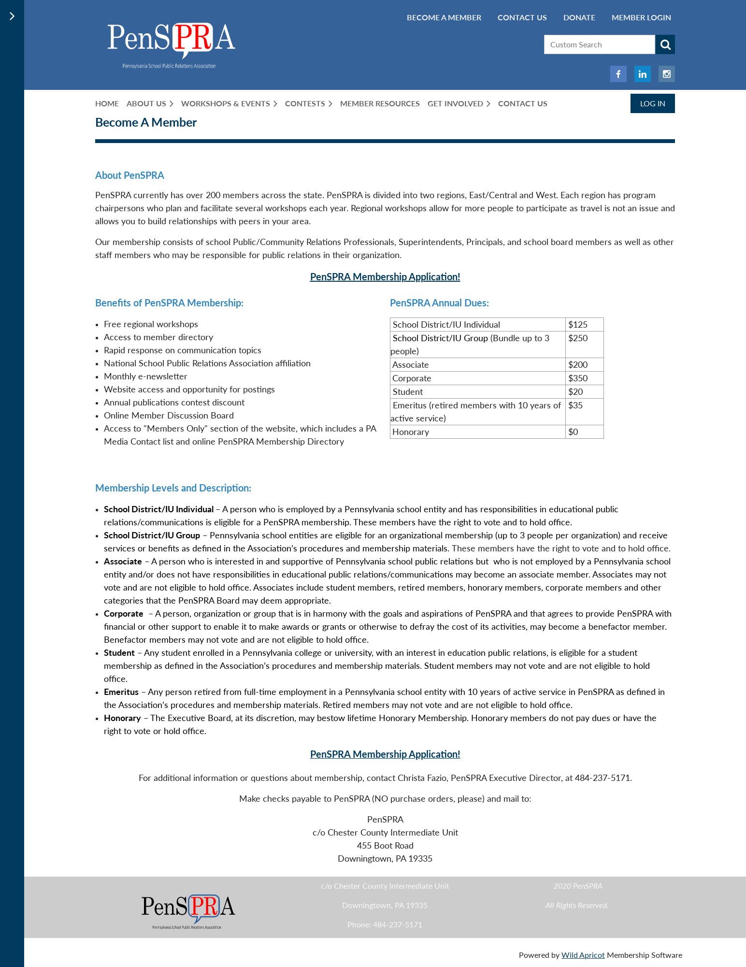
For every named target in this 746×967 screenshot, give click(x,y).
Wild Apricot (583, 954)
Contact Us (522, 17)
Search (665, 44)
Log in (652, 103)
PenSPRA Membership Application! (385, 276)
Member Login (641, 17)
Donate (579, 17)
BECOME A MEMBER (444, 17)
